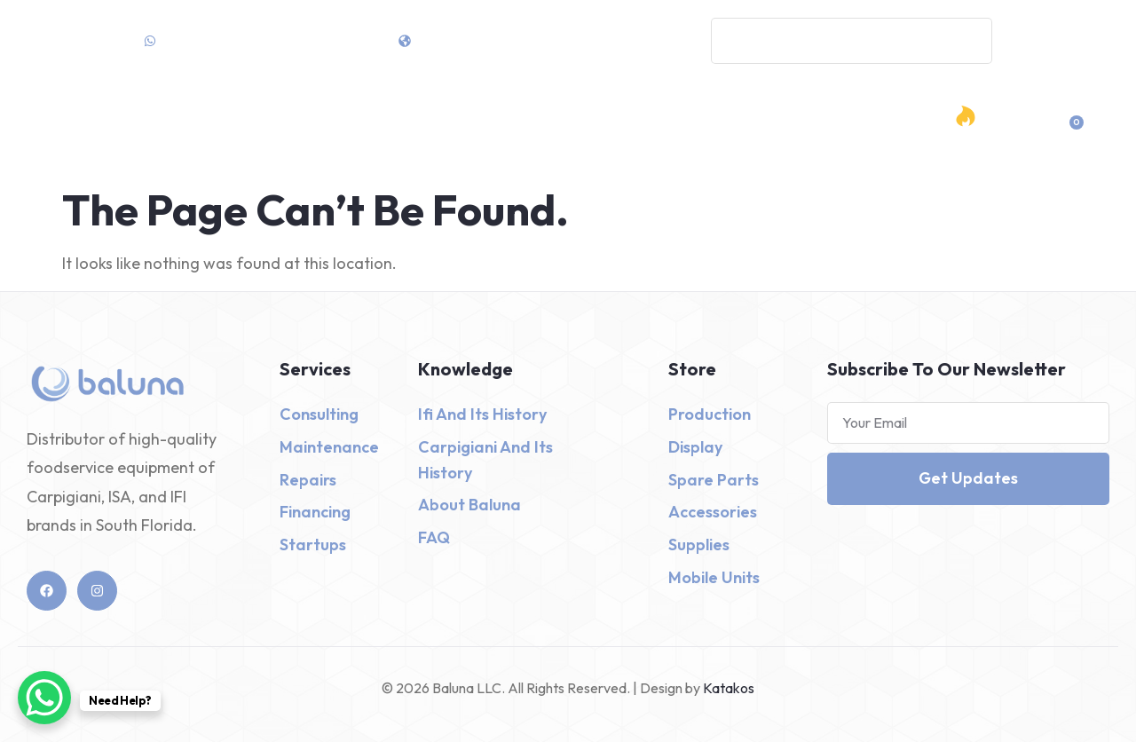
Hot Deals (1005, 131)
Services (555, 129)
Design (639, 129)
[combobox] (851, 41)
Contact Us (793, 129)
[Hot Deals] (965, 116)
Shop (475, 129)
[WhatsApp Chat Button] (44, 697)
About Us (716, 129)
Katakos (727, 688)
